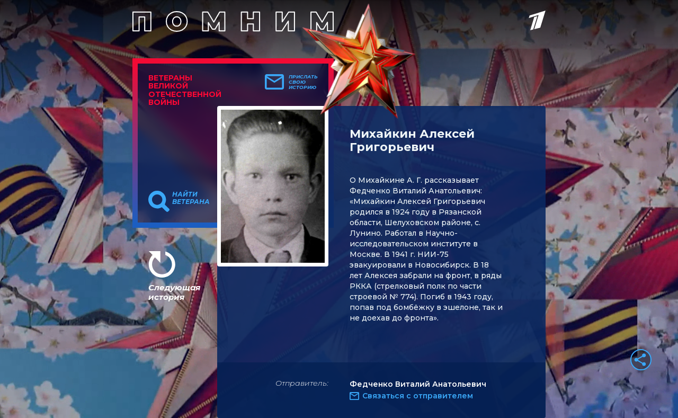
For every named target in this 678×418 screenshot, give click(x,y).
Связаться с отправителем (417, 396)
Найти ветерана (191, 198)
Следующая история (174, 292)
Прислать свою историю (303, 82)
